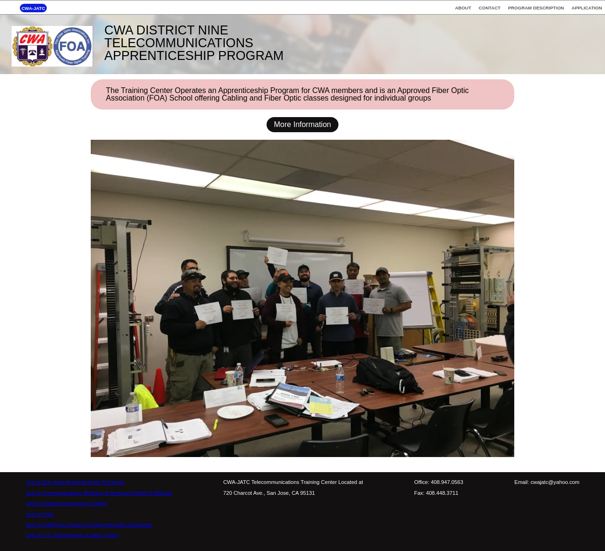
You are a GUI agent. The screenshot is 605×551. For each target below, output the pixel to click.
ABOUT (463, 7)
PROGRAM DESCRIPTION (536, 7)
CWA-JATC (33, 7)
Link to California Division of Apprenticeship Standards (89, 524)
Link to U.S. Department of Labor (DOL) (72, 535)
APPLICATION (586, 7)
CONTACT (490, 7)
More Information (302, 124)
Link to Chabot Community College (66, 503)
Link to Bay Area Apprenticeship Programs (75, 482)
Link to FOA (39, 514)
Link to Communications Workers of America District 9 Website (99, 493)
